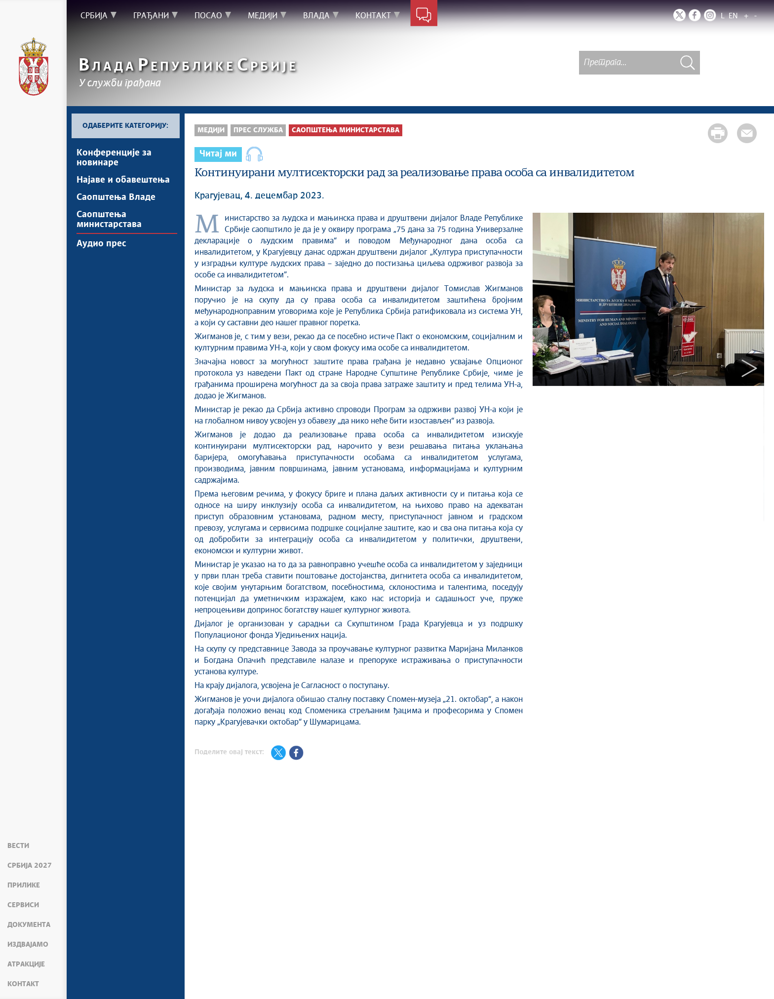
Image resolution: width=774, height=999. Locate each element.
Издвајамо (27, 944)
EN (733, 16)
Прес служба (258, 130)
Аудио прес (101, 243)
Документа (28, 925)
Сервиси (23, 905)
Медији (211, 130)
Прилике (23, 885)
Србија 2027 (29, 865)
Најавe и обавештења (123, 180)
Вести (18, 846)
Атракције (26, 964)
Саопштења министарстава (109, 219)
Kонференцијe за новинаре (114, 158)
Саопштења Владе (116, 197)
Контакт (23, 984)
